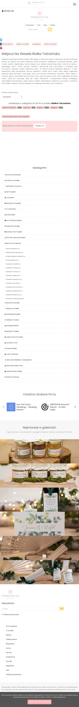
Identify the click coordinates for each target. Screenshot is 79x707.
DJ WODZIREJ (10, 209)
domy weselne (12, 249)
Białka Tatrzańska (50, 44)
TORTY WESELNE (11, 354)
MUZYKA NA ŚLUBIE (12, 303)
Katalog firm (30, 25)
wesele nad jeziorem (14, 291)
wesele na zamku (13, 268)
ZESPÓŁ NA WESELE (12, 377)
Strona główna (8, 44)
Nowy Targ (26, 107)
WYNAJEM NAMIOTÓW (14, 366)
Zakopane (54, 107)
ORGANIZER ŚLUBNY (12, 314)
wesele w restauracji (14, 298)
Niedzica (40, 107)
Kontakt (9, 661)
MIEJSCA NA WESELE (13, 243)
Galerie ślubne (11, 639)
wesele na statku (12, 264)
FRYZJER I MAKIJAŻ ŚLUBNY (15, 238)
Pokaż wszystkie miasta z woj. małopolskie (16, 116)
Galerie (52, 25)
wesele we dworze (13, 295)
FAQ (7, 670)
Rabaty (8, 635)
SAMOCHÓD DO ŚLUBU (14, 337)
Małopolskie (36, 44)
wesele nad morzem (14, 287)
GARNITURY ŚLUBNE (12, 226)
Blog (45, 25)
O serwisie (10, 630)
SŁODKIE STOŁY (11, 343)
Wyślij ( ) (39, 126)
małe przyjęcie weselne (15, 256)
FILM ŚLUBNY (10, 215)
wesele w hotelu (13, 272)
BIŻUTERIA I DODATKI (13, 186)
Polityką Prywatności (51, 695)
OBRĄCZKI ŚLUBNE (12, 308)
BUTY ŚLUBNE (10, 192)
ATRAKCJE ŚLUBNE (12, 180)
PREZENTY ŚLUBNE (12, 331)
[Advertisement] (39, 148)
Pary (39, 25)
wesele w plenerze (13, 279)
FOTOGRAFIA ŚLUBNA (13, 220)
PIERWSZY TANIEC (12, 320)
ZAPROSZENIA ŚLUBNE (13, 371)
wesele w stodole (12, 283)
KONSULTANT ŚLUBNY (13, 232)
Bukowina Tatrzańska (9, 107)
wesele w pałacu (13, 275)
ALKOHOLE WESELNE (13, 175)
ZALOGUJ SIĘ (9, 11)
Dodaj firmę (10, 657)
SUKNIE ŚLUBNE (11, 348)
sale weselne (12, 260)
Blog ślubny (10, 644)
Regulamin (10, 666)
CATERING (9, 198)
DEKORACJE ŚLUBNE (13, 203)
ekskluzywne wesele (14, 252)
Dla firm (9, 652)
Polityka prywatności (11, 614)
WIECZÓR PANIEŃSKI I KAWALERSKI (18, 360)
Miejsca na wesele (23, 44)
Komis (8, 648)
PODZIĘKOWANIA (12, 326)
